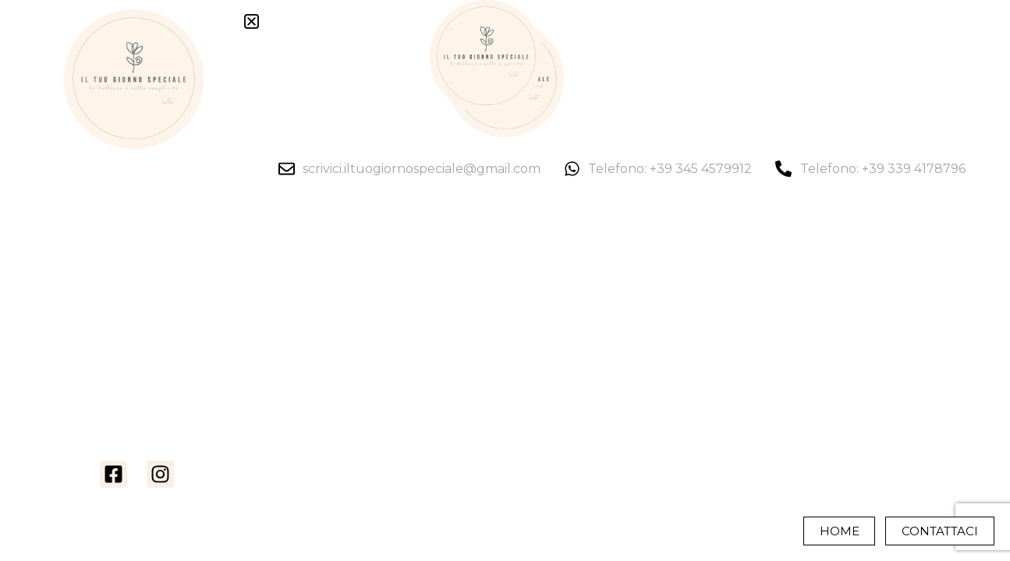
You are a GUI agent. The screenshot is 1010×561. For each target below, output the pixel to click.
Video (137, 288)
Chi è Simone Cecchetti (136, 388)
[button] (251, 21)
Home (136, 213)
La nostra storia (136, 238)
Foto (137, 263)
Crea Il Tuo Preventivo (137, 413)
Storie (137, 363)
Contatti (137, 438)
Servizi (136, 338)
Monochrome (137, 313)
